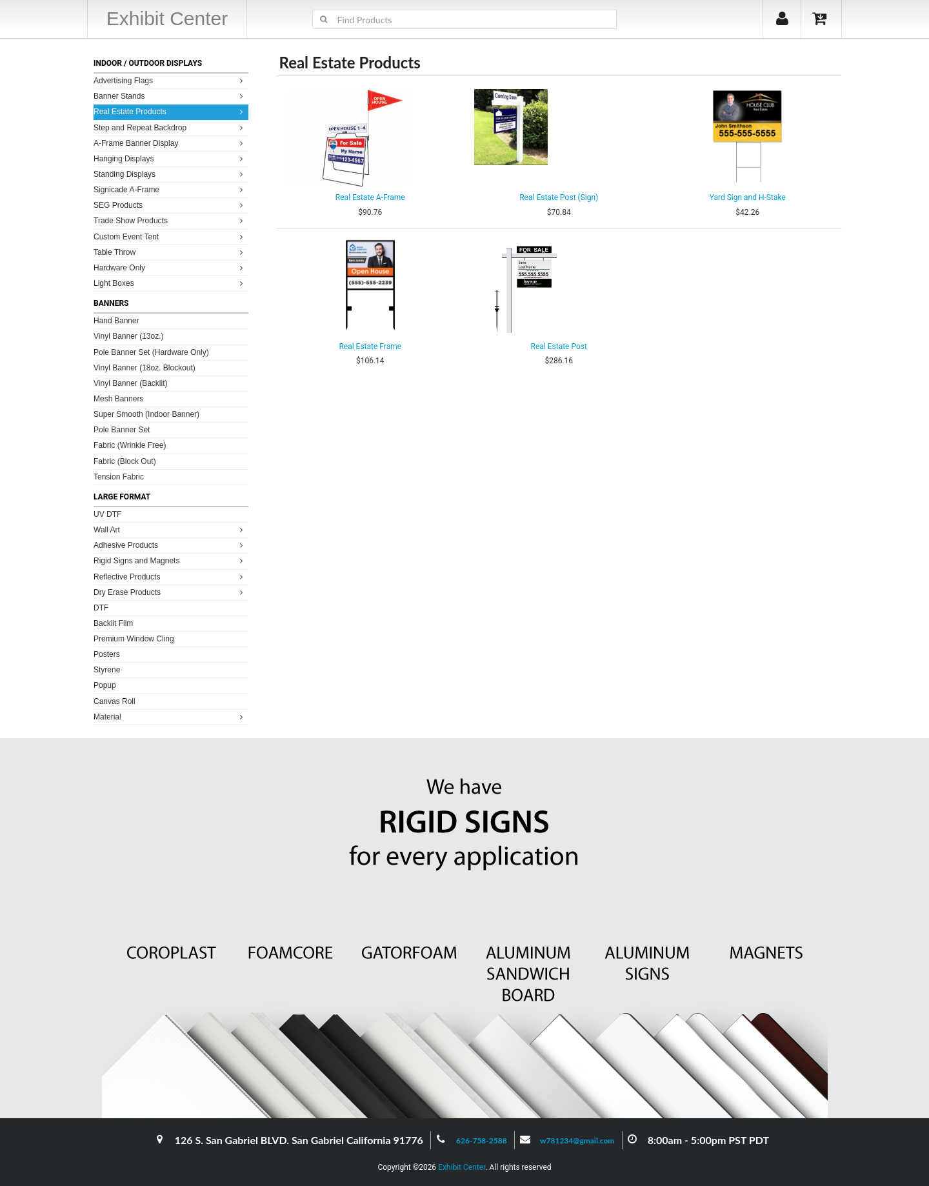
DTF (101, 607)
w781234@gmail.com (577, 1140)
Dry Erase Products (170, 592)
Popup (105, 685)
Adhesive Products (170, 545)
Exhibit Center (461, 1167)
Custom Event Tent (170, 236)
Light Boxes (170, 283)
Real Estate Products (170, 111)
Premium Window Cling (134, 638)
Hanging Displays (170, 158)
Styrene (107, 669)
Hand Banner (116, 320)
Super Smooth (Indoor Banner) (146, 414)
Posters (107, 654)
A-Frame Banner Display (170, 143)
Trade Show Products (170, 220)
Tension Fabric (119, 476)
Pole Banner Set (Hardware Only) (151, 352)
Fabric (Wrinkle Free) (130, 445)
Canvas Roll (114, 701)
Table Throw (170, 252)
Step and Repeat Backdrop (170, 127)
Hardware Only (170, 267)
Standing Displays (170, 174)
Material (170, 716)
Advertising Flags (170, 80)
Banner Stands (170, 96)
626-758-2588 (481, 1140)
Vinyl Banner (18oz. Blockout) (144, 367)
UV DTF (107, 514)
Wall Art (170, 529)
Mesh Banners (118, 398)
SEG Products (170, 205)
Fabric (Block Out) (125, 461)
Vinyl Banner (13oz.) (129, 336)
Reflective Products (170, 576)
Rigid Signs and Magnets (170, 560)
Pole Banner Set (122, 429)
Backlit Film (113, 623)
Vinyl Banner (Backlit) (131, 383)
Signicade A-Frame (170, 189)
